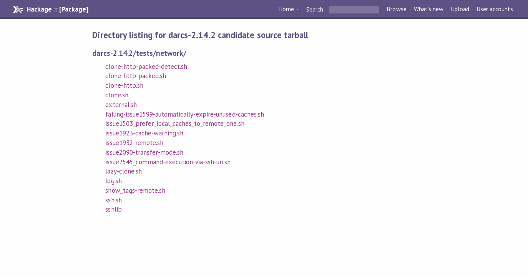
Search (314, 9)
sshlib (113, 209)
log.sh (113, 181)
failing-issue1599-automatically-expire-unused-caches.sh (184, 114)
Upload (460, 9)
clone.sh (116, 95)
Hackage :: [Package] (57, 9)
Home (286, 9)
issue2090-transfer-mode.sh (144, 152)
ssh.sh (113, 200)
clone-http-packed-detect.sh (146, 66)
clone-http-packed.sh (135, 76)
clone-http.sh (124, 85)
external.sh (120, 104)
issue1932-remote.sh (134, 142)
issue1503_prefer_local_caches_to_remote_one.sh (174, 123)
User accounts (495, 9)
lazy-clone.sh (123, 171)
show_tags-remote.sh (135, 190)
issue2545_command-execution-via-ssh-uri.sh (168, 162)
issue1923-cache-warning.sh (144, 133)
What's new (428, 9)
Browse (396, 9)
